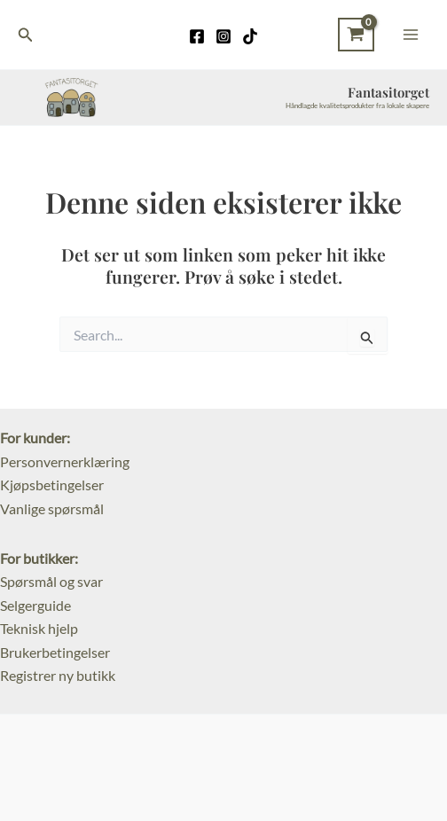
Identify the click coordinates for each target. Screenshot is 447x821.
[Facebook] (197, 36)
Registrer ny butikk (57, 675)
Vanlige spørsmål (52, 508)
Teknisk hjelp (39, 628)
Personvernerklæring (64, 461)
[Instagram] (223, 36)
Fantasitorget (388, 92)
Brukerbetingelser (55, 652)
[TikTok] (250, 36)
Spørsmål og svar (51, 581)
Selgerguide (35, 605)
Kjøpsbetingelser (52, 484)
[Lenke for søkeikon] (26, 35)
